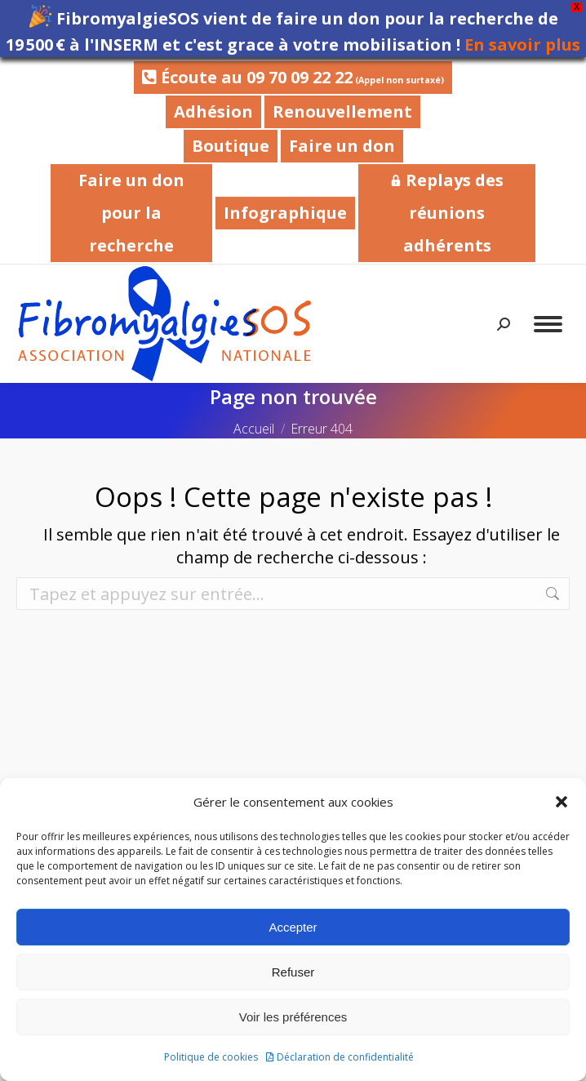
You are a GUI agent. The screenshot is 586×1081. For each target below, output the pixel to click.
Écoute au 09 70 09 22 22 (293, 77)
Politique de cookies (211, 1057)
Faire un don (342, 146)
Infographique (285, 213)
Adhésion (213, 111)
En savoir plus (522, 44)
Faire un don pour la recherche (131, 212)
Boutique (230, 146)
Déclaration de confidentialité (345, 1057)
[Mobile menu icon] (548, 324)
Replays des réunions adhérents (447, 212)
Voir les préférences (293, 1017)
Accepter (293, 927)
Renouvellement (342, 111)
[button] (561, 802)
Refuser (293, 972)
